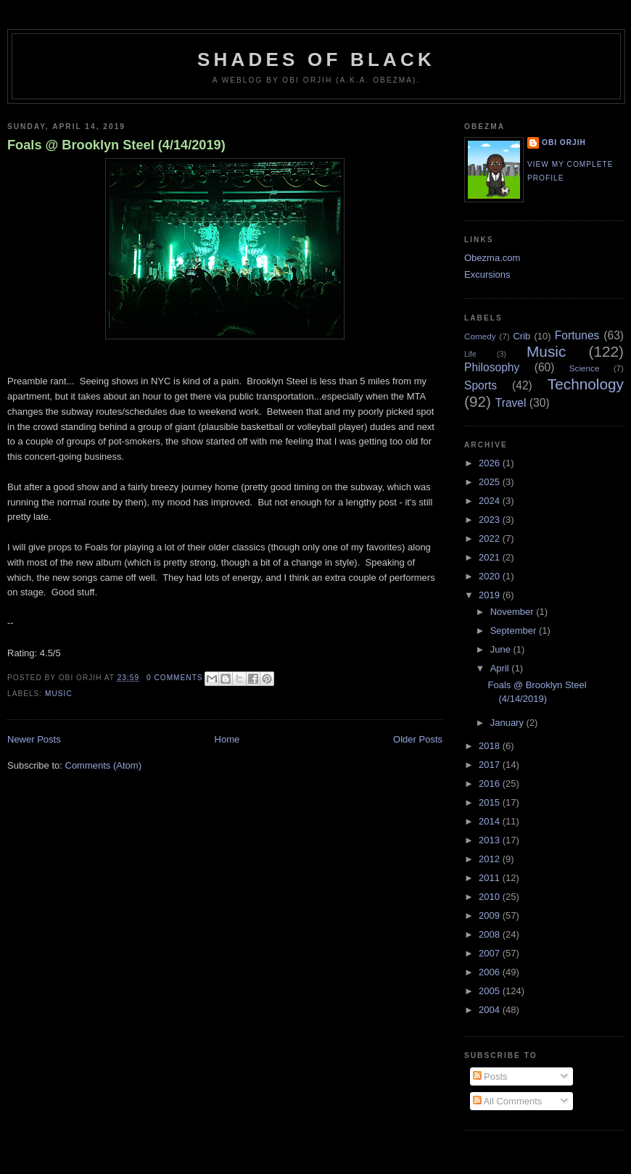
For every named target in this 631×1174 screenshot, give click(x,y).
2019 (491, 595)
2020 (491, 576)
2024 (491, 500)
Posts (490, 1076)
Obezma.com (492, 257)
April (501, 668)
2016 (491, 783)
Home (227, 739)
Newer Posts (34, 739)
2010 (491, 896)
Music (59, 694)
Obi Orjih (564, 142)
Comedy (480, 336)
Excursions (487, 274)
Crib (521, 336)
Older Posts (417, 739)
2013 (491, 840)
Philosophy (491, 367)
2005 (491, 990)
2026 (491, 463)
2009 (491, 915)
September (514, 630)
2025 (491, 481)
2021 (491, 557)
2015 (491, 802)
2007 (491, 953)
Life (470, 354)
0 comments (175, 678)
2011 (491, 877)
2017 (491, 764)
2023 (491, 519)
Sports (480, 385)
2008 (491, 934)
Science (584, 368)
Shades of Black (316, 59)
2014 (491, 821)
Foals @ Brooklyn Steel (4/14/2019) (116, 145)
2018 (491, 745)
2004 (491, 1009)
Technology (586, 384)
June (502, 649)
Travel (511, 403)
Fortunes (577, 335)
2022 (491, 538)
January (508, 722)
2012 (491, 858)
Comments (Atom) (103, 765)
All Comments (508, 1101)
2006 (491, 972)
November (513, 611)
